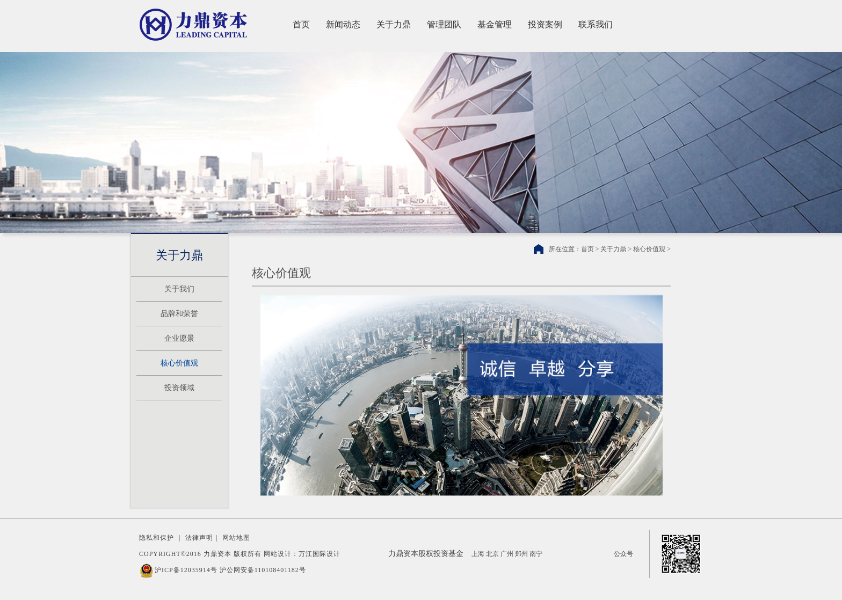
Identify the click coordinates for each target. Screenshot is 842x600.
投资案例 (545, 24)
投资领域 (179, 388)
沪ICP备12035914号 (186, 570)
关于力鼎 (393, 24)
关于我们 (179, 289)
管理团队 (444, 24)
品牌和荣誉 (179, 314)
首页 (301, 24)
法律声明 (199, 538)
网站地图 (236, 538)
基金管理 (494, 24)
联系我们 (595, 24)
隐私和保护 (156, 538)
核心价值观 (179, 363)
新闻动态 (343, 24)
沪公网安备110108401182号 (263, 570)
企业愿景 (179, 338)
